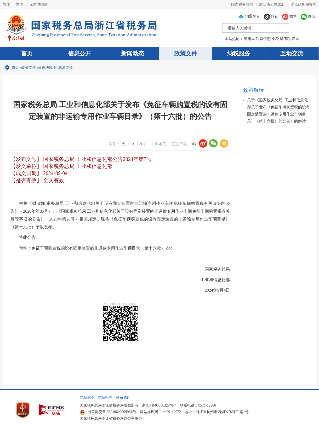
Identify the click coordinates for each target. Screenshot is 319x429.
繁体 (19, 4)
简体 (6, 4)
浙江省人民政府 (272, 4)
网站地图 (87, 397)
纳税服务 (238, 53)
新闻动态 (132, 53)
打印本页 (158, 144)
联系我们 (123, 397)
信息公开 (79, 53)
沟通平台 (249, 16)
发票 (295, 39)
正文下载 (179, 144)
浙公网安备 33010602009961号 (108, 411)
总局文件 (65, 67)
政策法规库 (47, 67)
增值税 (285, 39)
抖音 (271, 16)
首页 (26, 53)
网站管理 (105, 397)
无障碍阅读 (38, 4)
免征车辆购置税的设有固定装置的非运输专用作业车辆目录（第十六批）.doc (101, 248)
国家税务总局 (242, 4)
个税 (275, 39)
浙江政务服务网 (303, 4)
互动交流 (291, 53)
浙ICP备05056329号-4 (159, 405)
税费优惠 (263, 39)
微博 (289, 16)
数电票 (249, 39)
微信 (308, 16)
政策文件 (185, 53)
